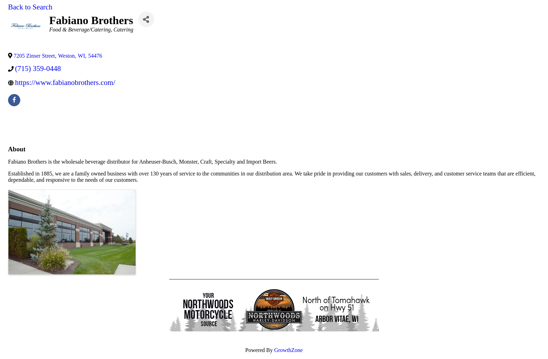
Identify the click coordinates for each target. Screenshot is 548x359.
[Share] (146, 19)
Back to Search (30, 7)
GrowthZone (288, 350)
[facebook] (14, 100)
